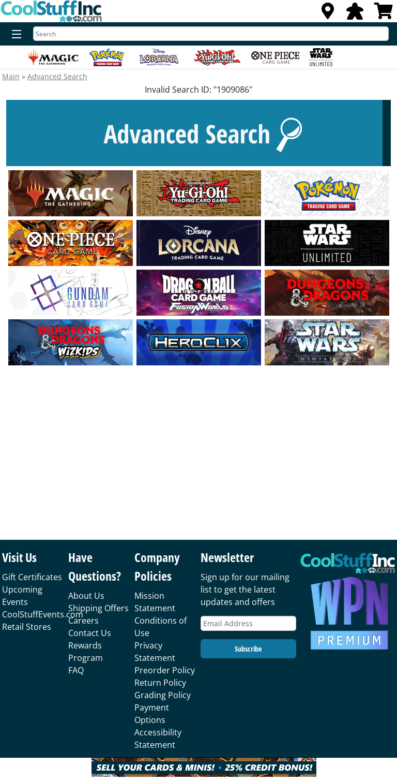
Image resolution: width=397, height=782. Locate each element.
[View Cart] (383, 14)
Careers (83, 620)
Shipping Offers (98, 608)
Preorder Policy (164, 670)
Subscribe (248, 649)
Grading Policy (162, 695)
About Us (86, 595)
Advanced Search (57, 76)
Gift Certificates (32, 577)
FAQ (76, 670)
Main (11, 76)
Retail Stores (26, 626)
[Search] (211, 33)
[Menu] (14, 34)
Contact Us (89, 633)
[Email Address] (248, 623)
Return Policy (160, 682)
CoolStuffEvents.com (42, 614)
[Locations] (328, 14)
